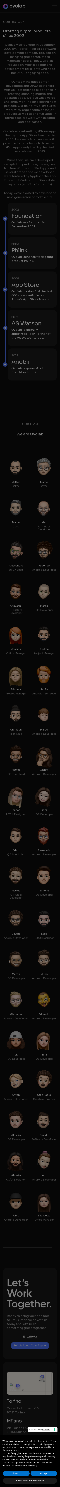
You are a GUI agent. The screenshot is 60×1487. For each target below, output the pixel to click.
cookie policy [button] (12, 1450)
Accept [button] (43, 1473)
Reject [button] (16, 1473)
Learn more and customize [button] (30, 1480)
